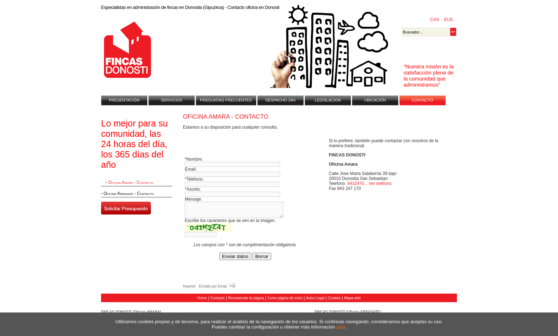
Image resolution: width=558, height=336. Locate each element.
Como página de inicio (284, 298)
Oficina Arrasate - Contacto (129, 193)
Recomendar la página (246, 298)
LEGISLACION (328, 100)
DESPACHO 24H (280, 100)
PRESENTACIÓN (124, 100)
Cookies (334, 298)
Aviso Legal (315, 298)
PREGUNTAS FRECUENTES (226, 100)
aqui (340, 327)
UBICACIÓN (375, 100)
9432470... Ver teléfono (369, 183)
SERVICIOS (171, 100)
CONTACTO (422, 100)
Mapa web (352, 298)
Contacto (217, 298)
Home (202, 298)
